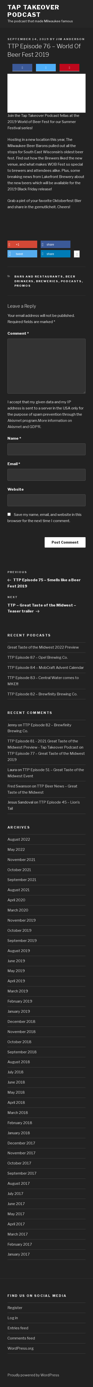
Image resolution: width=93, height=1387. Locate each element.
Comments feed (21, 1338)
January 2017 (18, 1254)
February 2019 (19, 1001)
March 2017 (17, 1234)
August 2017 (18, 1183)
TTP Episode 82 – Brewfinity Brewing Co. (42, 694)
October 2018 (19, 1042)
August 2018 (18, 1062)
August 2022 (18, 839)
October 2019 (19, 930)
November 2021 (21, 859)
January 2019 (18, 1011)
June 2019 (16, 961)
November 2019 (21, 920)
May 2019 (16, 971)
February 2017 (19, 1244)
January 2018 (18, 1133)
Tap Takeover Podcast (33, 11)
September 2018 (22, 1052)
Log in (12, 1318)
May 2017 (16, 1214)
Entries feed (17, 1328)
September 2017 (21, 1173)
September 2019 (22, 940)
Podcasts (71, 281)
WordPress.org (20, 1348)
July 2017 (15, 1193)
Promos (22, 285)
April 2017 (16, 1224)
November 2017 (21, 1153)
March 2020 (17, 910)
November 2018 (21, 1032)
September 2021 (21, 880)
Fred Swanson (19, 786)
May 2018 (16, 1092)
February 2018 (19, 1123)
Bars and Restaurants (38, 276)
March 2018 (17, 1112)
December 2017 (21, 1143)
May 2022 (16, 849)
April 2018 (16, 1102)
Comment (18, 333)
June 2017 (16, 1204)
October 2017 (19, 1163)
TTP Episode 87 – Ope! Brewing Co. (37, 657)
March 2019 (17, 991)
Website (15, 489)
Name (14, 438)
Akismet (14, 420)
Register (14, 1308)
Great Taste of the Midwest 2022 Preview (43, 647)
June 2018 (16, 1082)
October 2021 (19, 870)
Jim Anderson (70, 39)
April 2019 (16, 981)
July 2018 (15, 1072)
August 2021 (18, 890)
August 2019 (18, 951)
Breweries (47, 281)
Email (13, 464)
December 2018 (21, 1021)
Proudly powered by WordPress (33, 1375)
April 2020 (16, 900)
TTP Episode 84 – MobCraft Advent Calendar (45, 667)
